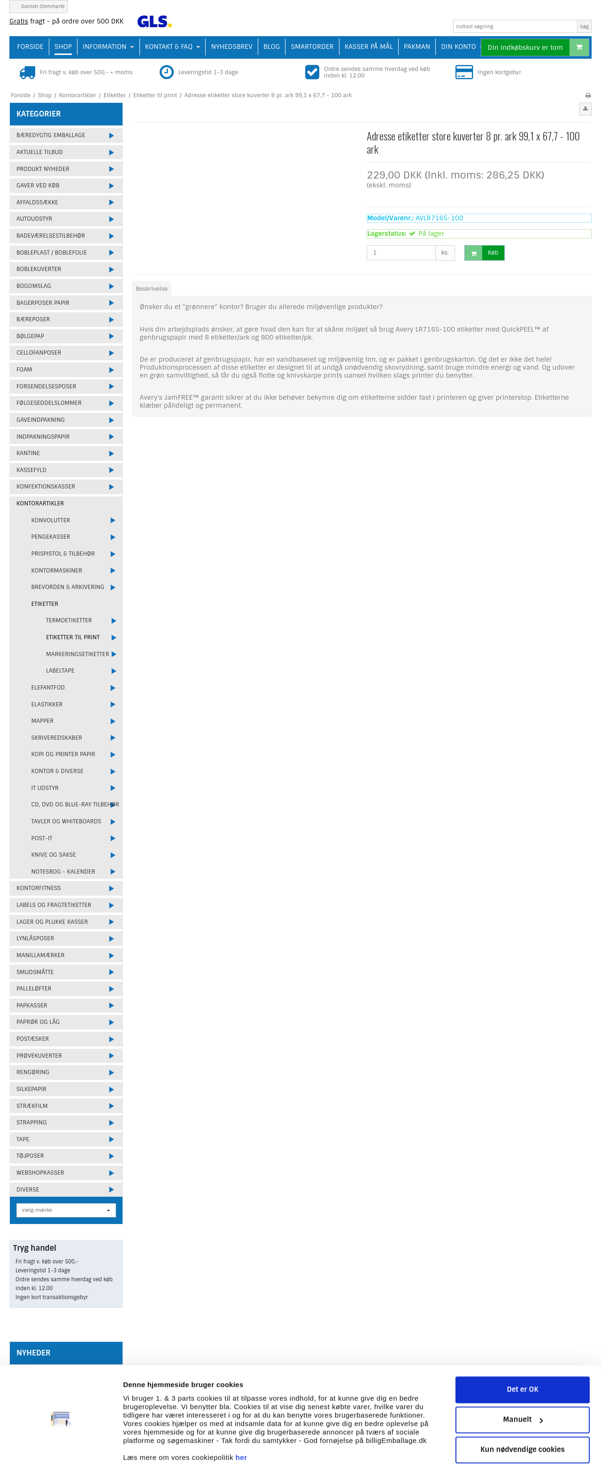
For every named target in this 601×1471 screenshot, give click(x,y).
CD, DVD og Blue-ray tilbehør (75, 804)
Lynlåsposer (35, 938)
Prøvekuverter (39, 1056)
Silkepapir (31, 1089)
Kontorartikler (40, 503)
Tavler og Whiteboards (66, 821)
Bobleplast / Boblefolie (51, 252)
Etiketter (45, 604)
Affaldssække (37, 202)
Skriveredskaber (56, 738)
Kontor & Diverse (57, 771)
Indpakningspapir (42, 437)
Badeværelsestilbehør (50, 236)
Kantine (28, 453)
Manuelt (523, 1390)
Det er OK (522, 1360)
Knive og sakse (53, 855)
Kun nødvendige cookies (522, 1420)
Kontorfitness (38, 888)
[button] (585, 109)
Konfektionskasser (45, 486)
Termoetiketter (69, 620)
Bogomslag (33, 286)
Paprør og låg (38, 1022)
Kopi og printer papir (63, 754)
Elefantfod (48, 687)
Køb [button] (481, 253)
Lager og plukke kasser (52, 922)
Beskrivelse (152, 289)
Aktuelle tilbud (39, 152)
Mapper (42, 721)
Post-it (42, 838)
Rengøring (32, 1072)
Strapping (31, 1122)
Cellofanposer (39, 352)
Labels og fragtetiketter (54, 905)
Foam (24, 369)
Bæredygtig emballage (50, 135)
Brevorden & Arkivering (68, 587)
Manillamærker (40, 955)
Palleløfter (34, 988)
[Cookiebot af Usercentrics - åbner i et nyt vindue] (61, 1453)
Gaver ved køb (37, 185)
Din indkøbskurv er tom (538, 47)
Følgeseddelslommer (49, 403)
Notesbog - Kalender (63, 871)
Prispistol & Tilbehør (63, 553)
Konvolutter (50, 520)
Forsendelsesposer (46, 386)
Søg (584, 26)
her (241, 1428)
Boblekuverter (38, 269)
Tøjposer (30, 1156)
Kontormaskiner (57, 570)
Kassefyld (31, 470)
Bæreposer (33, 319)
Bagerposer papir (42, 303)
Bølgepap (30, 336)
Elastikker (47, 704)
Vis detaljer (142, 1452)
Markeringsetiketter (77, 654)
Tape (22, 1139)
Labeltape (60, 670)
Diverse (27, 1189)
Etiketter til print (73, 637)
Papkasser (31, 1005)
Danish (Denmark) (38, 6)
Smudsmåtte (35, 972)
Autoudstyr (34, 219)
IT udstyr (45, 788)
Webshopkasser (40, 1173)
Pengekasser (50, 537)
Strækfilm (31, 1106)
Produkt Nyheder (42, 169)
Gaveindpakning (40, 420)
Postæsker (32, 1039)
